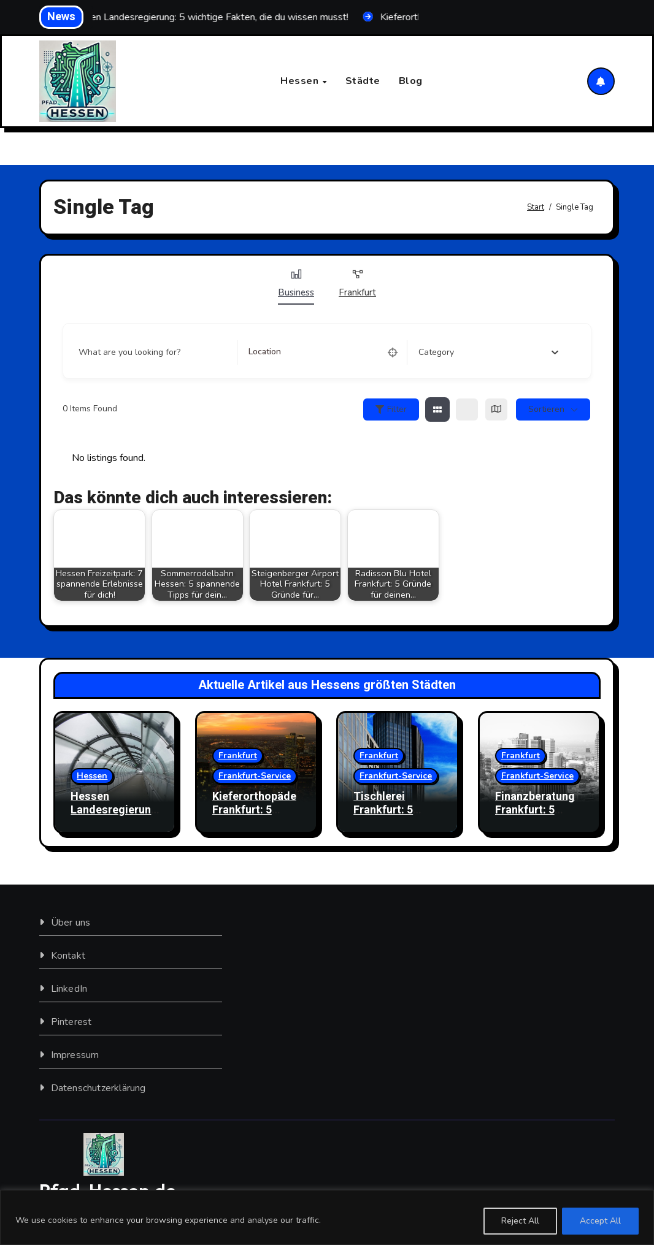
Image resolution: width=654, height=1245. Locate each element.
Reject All (520, 1221)
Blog (411, 81)
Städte (362, 81)
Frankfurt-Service (254, 776)
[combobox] (488, 352)
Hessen (300, 81)
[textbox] (436, 352)
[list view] (467, 409)
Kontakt (68, 956)
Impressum (75, 1055)
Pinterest (71, 1022)
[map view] (496, 409)
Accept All (600, 1221)
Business (296, 283)
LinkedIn (69, 989)
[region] (327, 1217)
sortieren (546, 409)
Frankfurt (357, 283)
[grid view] (437, 409)
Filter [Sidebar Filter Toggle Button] (391, 409)
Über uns (71, 923)
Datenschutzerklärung (98, 1088)
